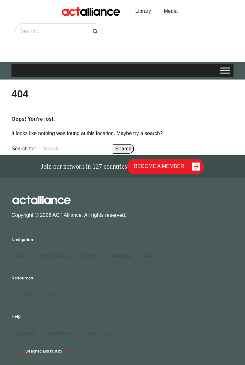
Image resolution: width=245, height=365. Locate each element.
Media (171, 11)
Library (143, 11)
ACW (67, 351)
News (148, 256)
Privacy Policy (96, 333)
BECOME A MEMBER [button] (167, 167)
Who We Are (54, 256)
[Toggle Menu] (225, 70)
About (23, 256)
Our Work (89, 256)
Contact (25, 333)
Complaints (57, 333)
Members (121, 256)
